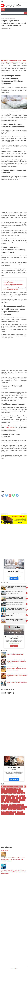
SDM (7, 813)
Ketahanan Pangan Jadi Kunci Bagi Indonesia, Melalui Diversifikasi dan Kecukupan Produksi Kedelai (17, 675)
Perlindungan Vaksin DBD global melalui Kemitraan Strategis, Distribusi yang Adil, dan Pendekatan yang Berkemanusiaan (13, 871)
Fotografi (8, 797)
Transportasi (15, 793)
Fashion (24, 797)
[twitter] (6, 495)
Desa (20, 800)
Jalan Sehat (4, 863)
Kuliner (3, 788)
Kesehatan (20, 786)
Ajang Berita (15, 968)
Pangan (3, 797)
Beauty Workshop (10, 427)
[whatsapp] (13, 495)
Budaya (17, 802)
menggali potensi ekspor (8, 429)
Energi (3, 802)
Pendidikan (9, 795)
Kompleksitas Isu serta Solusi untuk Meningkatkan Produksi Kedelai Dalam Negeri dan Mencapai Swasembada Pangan (13, 859)
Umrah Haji (17, 813)
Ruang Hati (11, 809)
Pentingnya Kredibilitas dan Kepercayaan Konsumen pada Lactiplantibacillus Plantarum (15, 610)
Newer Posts (4, 514)
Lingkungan (18, 788)
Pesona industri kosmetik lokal (9, 425)
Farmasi (3, 795)
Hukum (16, 804)
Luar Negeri (21, 795)
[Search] (12, 13)
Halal (7, 802)
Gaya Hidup (8, 786)
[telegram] (17, 495)
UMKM (3, 793)
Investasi (11, 804)
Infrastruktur (5, 804)
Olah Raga (22, 793)
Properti (14, 811)
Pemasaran (8, 793)
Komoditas (22, 809)
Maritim (12, 813)
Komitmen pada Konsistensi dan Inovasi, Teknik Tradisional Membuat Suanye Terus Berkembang (16, 661)
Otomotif (12, 802)
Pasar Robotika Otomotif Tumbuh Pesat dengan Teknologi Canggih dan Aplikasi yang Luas (17, 682)
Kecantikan (7, 800)
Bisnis (3, 786)
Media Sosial (4, 809)
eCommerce (15, 795)
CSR (24, 800)
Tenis (23, 813)
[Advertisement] (14, 45)
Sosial (7, 788)
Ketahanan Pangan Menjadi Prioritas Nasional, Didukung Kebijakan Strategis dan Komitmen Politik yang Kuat (16, 668)
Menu (3, 9)
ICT (25, 786)
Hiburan (3, 813)
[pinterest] (10, 495)
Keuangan (18, 797)
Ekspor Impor (14, 800)
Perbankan (4, 811)
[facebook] (2, 495)
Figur (9, 811)
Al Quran (21, 804)
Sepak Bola (19, 811)
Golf (2, 800)
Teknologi (14, 786)
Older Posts (23, 514)
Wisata (12, 788)
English (16, 809)
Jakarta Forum (4, 850)
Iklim (14, 797)
